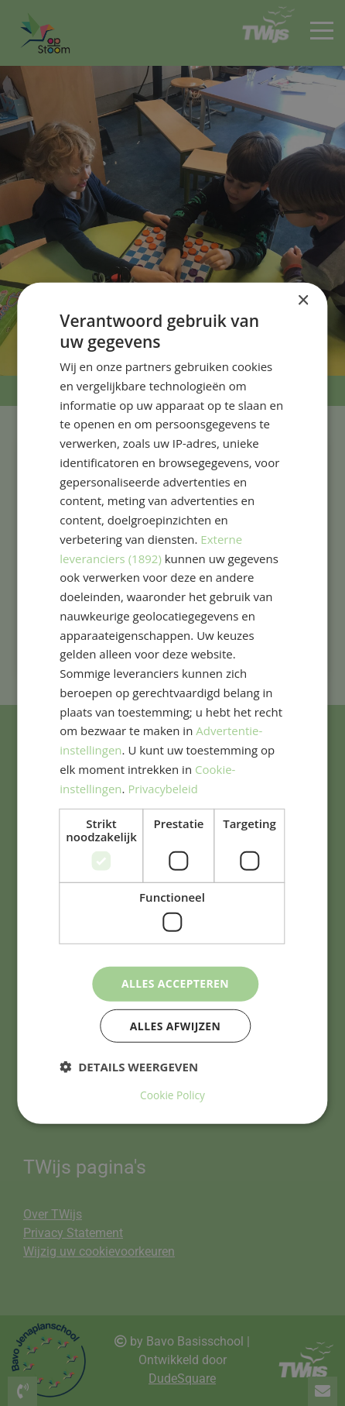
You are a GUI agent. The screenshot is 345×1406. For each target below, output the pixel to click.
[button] (129, 1067)
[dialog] (172, 703)
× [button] (303, 301)
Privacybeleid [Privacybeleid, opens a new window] (163, 788)
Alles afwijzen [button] (175, 1026)
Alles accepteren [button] (175, 983)
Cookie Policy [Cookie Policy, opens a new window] (172, 1095)
